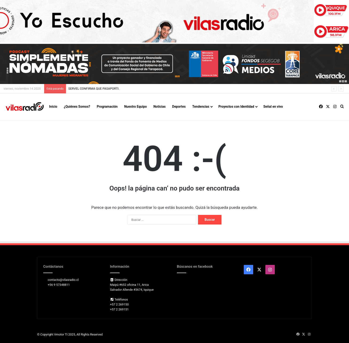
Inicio (53, 106)
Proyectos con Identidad (236, 106)
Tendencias (200, 106)
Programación (107, 106)
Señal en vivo (273, 106)
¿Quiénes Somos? (77, 106)
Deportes (179, 106)
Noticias (159, 106)
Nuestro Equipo (135, 106)
